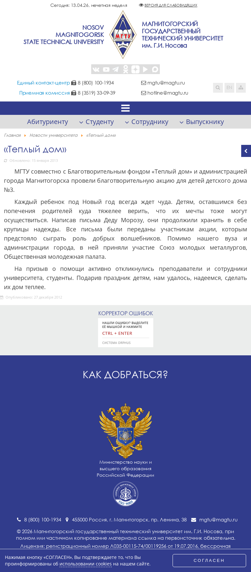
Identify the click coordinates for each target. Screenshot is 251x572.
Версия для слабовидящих (170, 5)
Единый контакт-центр (43, 82)
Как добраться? (125, 374)
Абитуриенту (47, 121)
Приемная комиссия (44, 93)
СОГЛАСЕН (209, 560)
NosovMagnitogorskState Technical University (64, 34)
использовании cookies (85, 564)
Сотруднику (149, 121)
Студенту (100, 121)
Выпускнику (205, 121)
